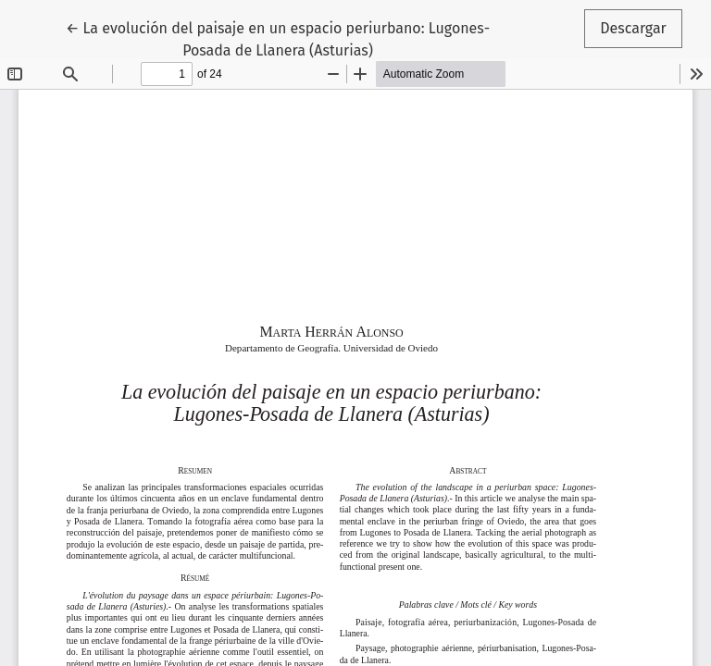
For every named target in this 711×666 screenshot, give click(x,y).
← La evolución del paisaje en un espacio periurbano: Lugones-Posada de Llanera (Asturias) (278, 38)
